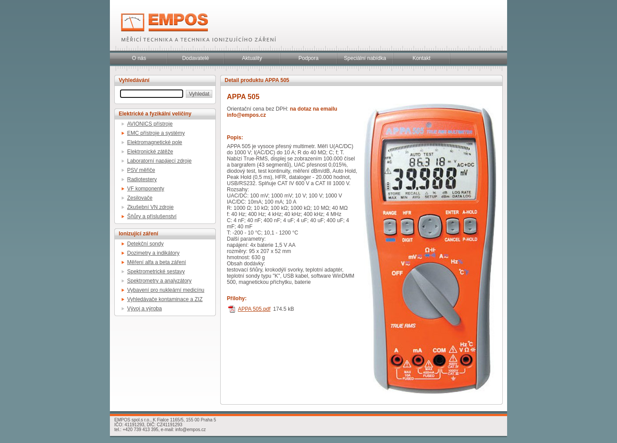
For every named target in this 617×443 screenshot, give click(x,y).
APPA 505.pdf (254, 309)
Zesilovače (139, 198)
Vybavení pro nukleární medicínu (165, 290)
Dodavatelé (195, 58)
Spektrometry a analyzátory (159, 281)
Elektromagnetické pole (154, 142)
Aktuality (252, 58)
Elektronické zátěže (150, 152)
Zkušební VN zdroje (150, 207)
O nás (139, 58)
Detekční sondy (145, 244)
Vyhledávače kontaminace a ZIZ (165, 299)
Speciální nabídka (365, 58)
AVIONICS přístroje (150, 124)
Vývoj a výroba (144, 308)
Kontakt (422, 58)
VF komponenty (145, 189)
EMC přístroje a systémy (156, 133)
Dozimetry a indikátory (153, 253)
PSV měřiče (141, 170)
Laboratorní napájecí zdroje (159, 161)
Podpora (308, 58)
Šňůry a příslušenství (152, 216)
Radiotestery (142, 179)
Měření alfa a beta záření (156, 262)
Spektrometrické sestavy (156, 271)
